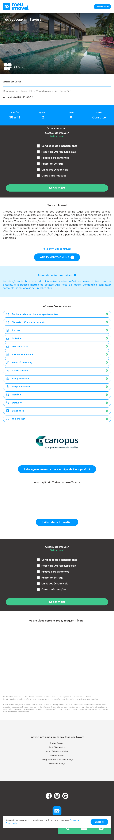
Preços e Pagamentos (55, 157)
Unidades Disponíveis (54, 169)
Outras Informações (53, 175)
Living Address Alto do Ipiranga (57, 759)
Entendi (99, 821)
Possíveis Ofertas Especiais (58, 151)
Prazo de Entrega (52, 163)
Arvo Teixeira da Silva (57, 751)
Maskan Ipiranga (57, 763)
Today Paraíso (57, 743)
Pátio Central (57, 755)
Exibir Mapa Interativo (57, 522)
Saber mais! (57, 188)
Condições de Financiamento (59, 146)
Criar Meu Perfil (102, 7)
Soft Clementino (57, 747)
